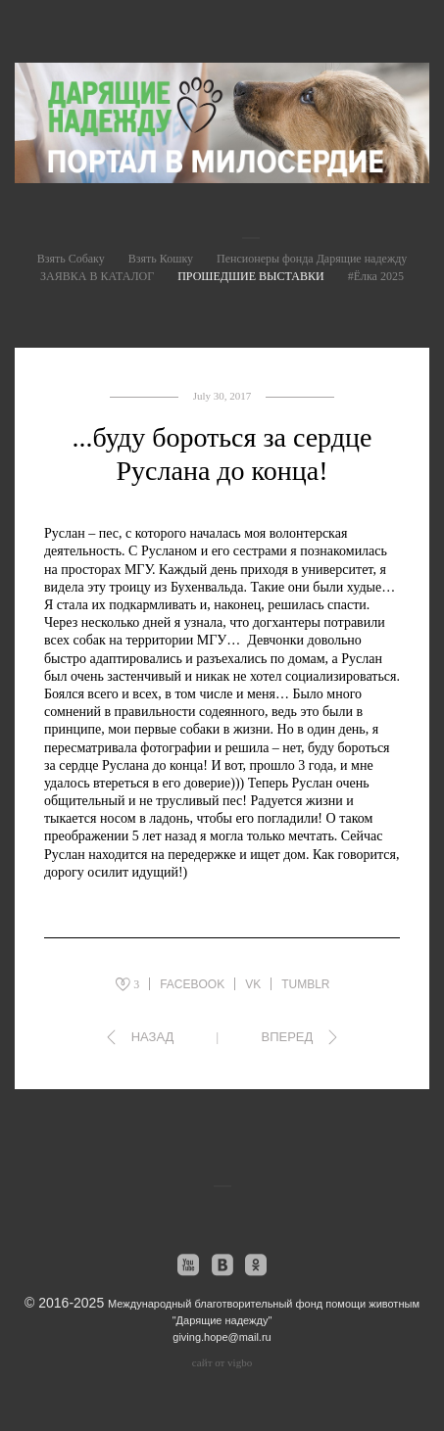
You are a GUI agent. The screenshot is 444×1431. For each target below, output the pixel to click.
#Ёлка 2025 (376, 276)
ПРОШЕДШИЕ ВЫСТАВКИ (250, 276)
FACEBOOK (192, 984)
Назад (152, 1036)
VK (253, 984)
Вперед (287, 1036)
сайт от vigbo (222, 1362)
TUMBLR (305, 984)
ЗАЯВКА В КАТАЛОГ (97, 276)
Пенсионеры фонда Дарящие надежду (312, 258)
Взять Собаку (71, 258)
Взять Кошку (160, 258)
